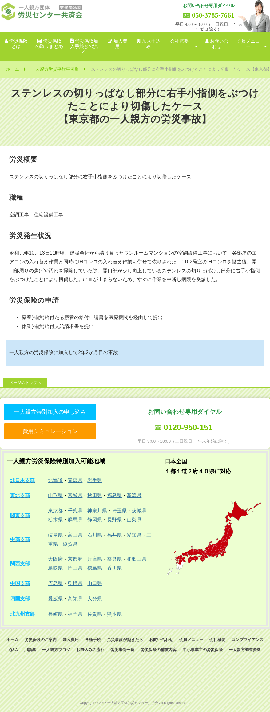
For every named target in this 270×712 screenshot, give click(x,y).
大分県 (94, 598)
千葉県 (75, 510)
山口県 (94, 583)
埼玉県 (119, 510)
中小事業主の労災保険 (203, 649)
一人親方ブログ (56, 649)
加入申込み (151, 44)
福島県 (114, 495)
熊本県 (114, 614)
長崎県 (55, 614)
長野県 (114, 519)
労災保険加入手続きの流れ (84, 46)
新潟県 (134, 495)
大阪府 (55, 559)
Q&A (13, 649)
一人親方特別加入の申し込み (50, 412)
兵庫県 (94, 559)
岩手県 (94, 480)
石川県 (94, 535)
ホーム (12, 69)
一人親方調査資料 (245, 649)
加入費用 (120, 44)
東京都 (55, 510)
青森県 (75, 480)
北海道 (55, 480)
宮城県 (75, 495)
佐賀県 (94, 614)
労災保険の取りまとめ (49, 44)
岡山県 (75, 568)
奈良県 (114, 559)
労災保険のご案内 (41, 639)
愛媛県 (55, 598)
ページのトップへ (25, 382)
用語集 (30, 649)
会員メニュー (248, 44)
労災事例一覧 (122, 649)
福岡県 (75, 614)
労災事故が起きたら (125, 639)
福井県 (114, 535)
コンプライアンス (248, 639)
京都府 (75, 559)
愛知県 (134, 535)
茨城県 (139, 510)
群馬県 (75, 519)
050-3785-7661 (213, 15)
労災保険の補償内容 (159, 649)
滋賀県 (70, 544)
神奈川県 (97, 510)
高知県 (75, 598)
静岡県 (94, 519)
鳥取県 (55, 568)
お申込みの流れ (90, 649)
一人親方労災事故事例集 (55, 69)
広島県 (55, 583)
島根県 (75, 583)
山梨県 (134, 519)
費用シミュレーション (50, 431)
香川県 (114, 568)
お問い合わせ (219, 44)
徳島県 (94, 568)
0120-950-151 (188, 427)
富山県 (75, 535)
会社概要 (179, 41)
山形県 (55, 495)
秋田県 (94, 495)
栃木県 (55, 519)
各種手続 (93, 639)
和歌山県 (136, 559)
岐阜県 (55, 535)
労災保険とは (18, 44)
